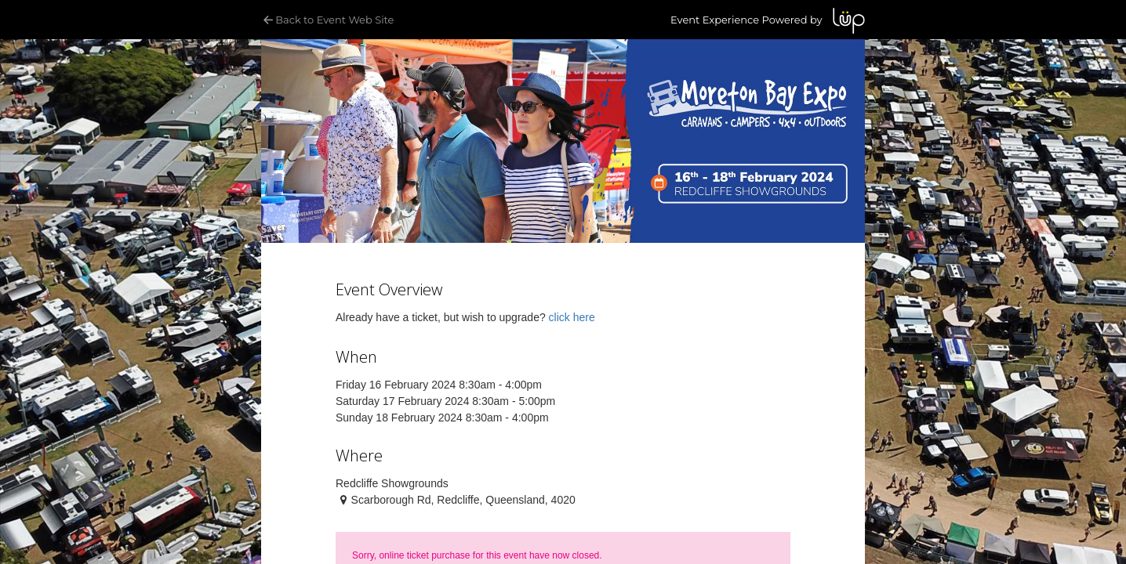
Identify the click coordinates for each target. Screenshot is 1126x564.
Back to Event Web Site (327, 19)
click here (572, 317)
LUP (849, 21)
